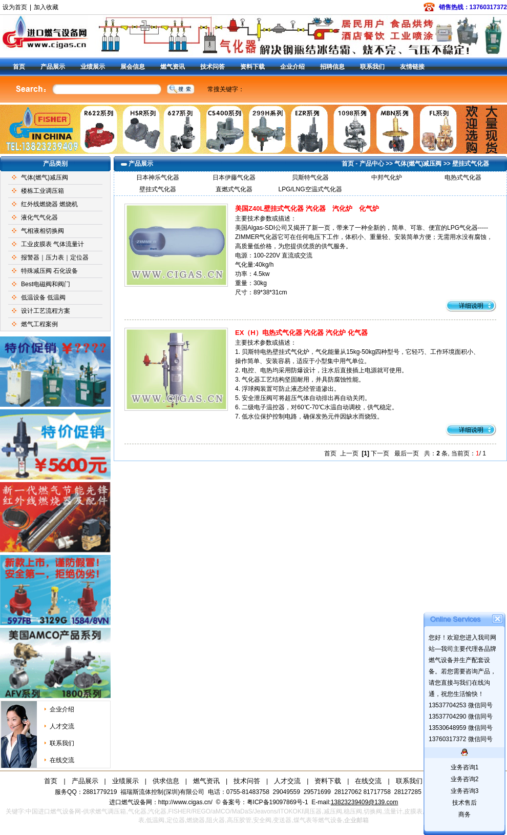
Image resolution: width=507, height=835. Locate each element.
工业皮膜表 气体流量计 (52, 244)
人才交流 (62, 726)
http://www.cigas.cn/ (185, 802)
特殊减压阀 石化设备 (49, 270)
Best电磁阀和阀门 (45, 284)
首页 (19, 66)
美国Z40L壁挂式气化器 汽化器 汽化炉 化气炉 (307, 208)
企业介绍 (292, 66)
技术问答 (212, 66)
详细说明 (471, 305)
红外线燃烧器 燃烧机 (49, 204)
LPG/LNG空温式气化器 (310, 189)
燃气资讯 (172, 66)
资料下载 (252, 66)
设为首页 (15, 7)
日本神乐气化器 (157, 177)
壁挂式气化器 (470, 163)
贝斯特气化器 (310, 177)
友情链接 (412, 66)
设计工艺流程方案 (45, 310)
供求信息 (166, 781)
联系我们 (372, 66)
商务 (464, 814)
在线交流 (62, 760)
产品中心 (372, 163)
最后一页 (406, 453)
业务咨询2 (465, 779)
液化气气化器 (39, 217)
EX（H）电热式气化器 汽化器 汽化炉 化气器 (301, 332)
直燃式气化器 (234, 189)
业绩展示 (92, 66)
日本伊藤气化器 (234, 177)
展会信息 (132, 66)
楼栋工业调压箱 (42, 190)
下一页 (380, 453)
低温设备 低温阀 (43, 297)
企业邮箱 (356, 820)
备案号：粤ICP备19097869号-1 (266, 802)
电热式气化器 (463, 177)
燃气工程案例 (39, 324)
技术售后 (464, 802)
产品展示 (52, 66)
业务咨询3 (465, 790)
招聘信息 (332, 66)
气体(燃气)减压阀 (44, 177)
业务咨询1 (465, 767)
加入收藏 (46, 7)
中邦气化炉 (386, 177)
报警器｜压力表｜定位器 (55, 257)
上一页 (349, 453)
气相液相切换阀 (42, 230)
